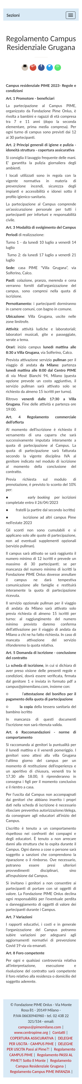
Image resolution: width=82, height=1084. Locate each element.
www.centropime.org (31, 1032)
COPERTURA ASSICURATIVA (32, 1038)
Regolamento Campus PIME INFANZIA (40, 1071)
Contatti (58, 1032)
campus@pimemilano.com (39, 1027)
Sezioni (13, 15)
